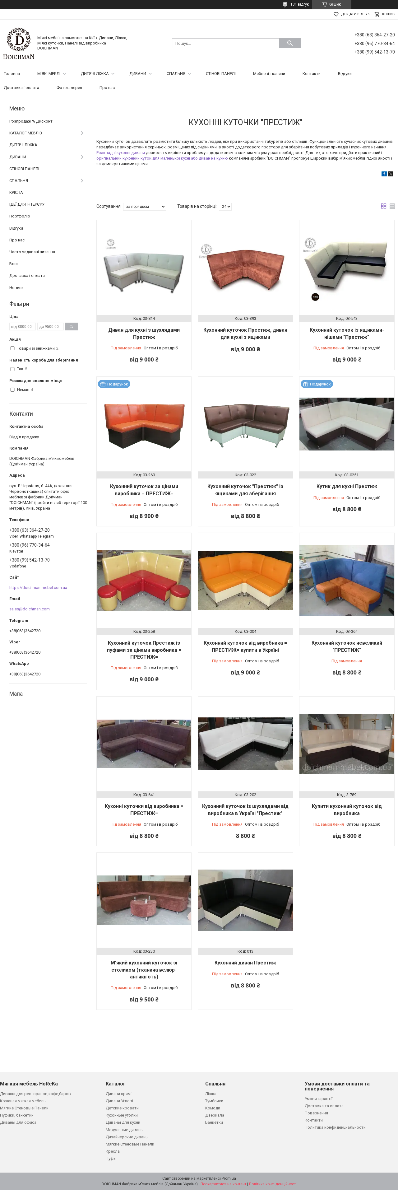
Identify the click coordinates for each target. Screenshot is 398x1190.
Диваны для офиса (18, 1122)
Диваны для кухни (123, 1122)
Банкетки (214, 1122)
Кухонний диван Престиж (245, 963)
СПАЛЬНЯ (176, 73)
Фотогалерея (69, 87)
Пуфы (111, 1158)
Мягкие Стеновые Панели (24, 1108)
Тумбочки (214, 1101)
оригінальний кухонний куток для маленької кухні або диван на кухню (162, 158)
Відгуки (345, 73)
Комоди (212, 1108)
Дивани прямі (119, 1093)
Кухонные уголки (122, 1115)
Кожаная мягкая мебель (23, 1101)
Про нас (107, 87)
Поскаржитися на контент (223, 1184)
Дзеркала (214, 1115)
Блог (13, 263)
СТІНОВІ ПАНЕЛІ (221, 73)
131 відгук (299, 4)
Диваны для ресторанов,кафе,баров (35, 1093)
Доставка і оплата (21, 87)
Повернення (316, 1113)
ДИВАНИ (137, 73)
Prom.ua (229, 1178)
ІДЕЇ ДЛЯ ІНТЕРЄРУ (26, 204)
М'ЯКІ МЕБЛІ (48, 73)
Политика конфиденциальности (335, 1127)
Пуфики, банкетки (17, 1115)
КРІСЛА (16, 192)
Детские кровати (122, 1108)
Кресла (113, 1151)
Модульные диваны (125, 1129)
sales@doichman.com (29, 609)
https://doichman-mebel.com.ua (38, 587)
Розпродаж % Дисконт (31, 121)
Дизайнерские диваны (127, 1137)
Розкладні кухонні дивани (120, 152)
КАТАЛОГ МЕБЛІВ (25, 133)
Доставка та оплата (324, 1106)
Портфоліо (19, 216)
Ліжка (210, 1093)
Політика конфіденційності (273, 1184)
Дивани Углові (119, 1101)
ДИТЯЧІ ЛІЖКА (95, 73)
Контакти (312, 73)
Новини (16, 287)
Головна (12, 73)
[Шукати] (290, 43)
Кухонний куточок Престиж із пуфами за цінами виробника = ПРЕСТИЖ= (144, 650)
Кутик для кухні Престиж (347, 486)
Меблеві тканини (269, 73)
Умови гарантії (318, 1098)
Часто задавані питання (32, 252)
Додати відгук (355, 14)
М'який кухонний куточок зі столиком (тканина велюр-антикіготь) (144, 970)
